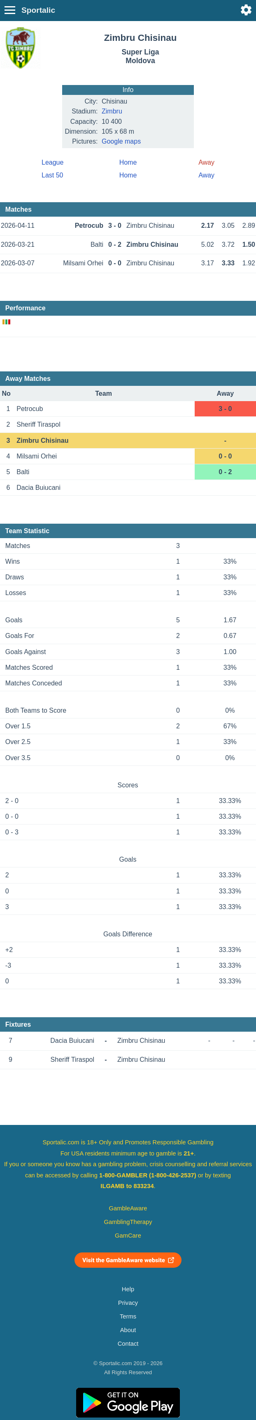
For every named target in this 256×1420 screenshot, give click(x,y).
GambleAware (128, 1208)
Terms (128, 1316)
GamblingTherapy (128, 1222)
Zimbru (112, 111)
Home (128, 162)
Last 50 (52, 175)
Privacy (128, 1303)
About (128, 1330)
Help (128, 1289)
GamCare (128, 1235)
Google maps (121, 141)
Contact (128, 1343)
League (52, 162)
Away (206, 175)
